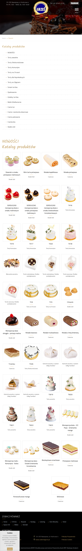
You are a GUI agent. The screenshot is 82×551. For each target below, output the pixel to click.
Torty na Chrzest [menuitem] (14, 72)
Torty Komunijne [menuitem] (14, 67)
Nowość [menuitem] (23, 522)
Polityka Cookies (67, 539)
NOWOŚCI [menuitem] (11, 52)
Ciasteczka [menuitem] (11, 122)
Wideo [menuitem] (16, 525)
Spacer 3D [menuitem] (6, 525)
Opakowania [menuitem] (12, 92)
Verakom (75, 548)
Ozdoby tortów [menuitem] (13, 97)
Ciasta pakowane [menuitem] (14, 117)
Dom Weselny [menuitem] (53, 522)
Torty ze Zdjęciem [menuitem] (14, 82)
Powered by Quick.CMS (59, 548)
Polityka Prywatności (68, 536)
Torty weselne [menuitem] (13, 57)
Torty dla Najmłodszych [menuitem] (16, 77)
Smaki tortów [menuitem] (12, 87)
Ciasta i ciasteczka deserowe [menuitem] (18, 112)
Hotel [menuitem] (64, 522)
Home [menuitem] (5, 522)
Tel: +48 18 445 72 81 (57, 3)
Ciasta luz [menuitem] (11, 107)
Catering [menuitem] (42, 522)
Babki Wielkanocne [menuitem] (14, 102)
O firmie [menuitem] (14, 522)
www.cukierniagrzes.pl (43, 539)
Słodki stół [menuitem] (11, 127)
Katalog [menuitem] (32, 522)
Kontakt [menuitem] (25, 525)
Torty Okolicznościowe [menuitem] (16, 62)
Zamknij (10, 549)
